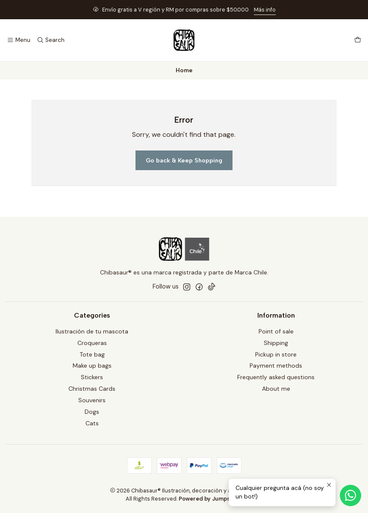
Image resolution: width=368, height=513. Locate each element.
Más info (265, 9)
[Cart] (358, 40)
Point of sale (276, 331)
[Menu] (18, 40)
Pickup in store (276, 354)
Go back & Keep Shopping (184, 160)
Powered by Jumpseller (210, 498)
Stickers (92, 377)
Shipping (276, 343)
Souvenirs (92, 400)
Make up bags (92, 365)
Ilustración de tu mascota (92, 331)
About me (276, 388)
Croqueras (92, 343)
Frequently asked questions (276, 377)
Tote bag (92, 354)
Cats (92, 423)
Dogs (92, 412)
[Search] (50, 40)
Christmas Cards (91, 388)
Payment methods (276, 365)
